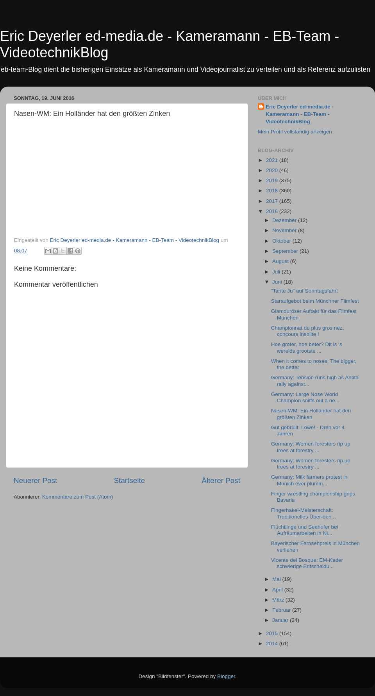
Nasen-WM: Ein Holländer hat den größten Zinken (311, 414)
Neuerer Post (35, 480)
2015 (272, 633)
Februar (282, 610)
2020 (272, 170)
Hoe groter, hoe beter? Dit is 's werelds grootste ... (306, 347)
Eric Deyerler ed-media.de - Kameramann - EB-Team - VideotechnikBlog (300, 114)
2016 (272, 211)
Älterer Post (221, 480)
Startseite (129, 480)
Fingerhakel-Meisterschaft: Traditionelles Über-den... (303, 513)
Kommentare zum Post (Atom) (77, 497)
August (281, 261)
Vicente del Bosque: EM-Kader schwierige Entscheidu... (307, 563)
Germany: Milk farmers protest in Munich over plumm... (309, 480)
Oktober (282, 241)
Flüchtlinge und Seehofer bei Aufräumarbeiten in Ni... (304, 530)
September (286, 251)
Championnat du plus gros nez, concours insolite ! (307, 331)
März (279, 600)
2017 (272, 201)
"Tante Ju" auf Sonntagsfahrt (304, 291)
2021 (272, 160)
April (278, 590)
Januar (281, 620)
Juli (277, 272)
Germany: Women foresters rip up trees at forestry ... (310, 447)
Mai (277, 579)
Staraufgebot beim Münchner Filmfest (315, 301)
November (285, 230)
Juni (278, 282)
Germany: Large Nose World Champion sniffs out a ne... (305, 397)
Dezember (285, 220)
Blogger (226, 676)
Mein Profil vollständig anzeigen (295, 132)
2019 (272, 180)
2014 (272, 643)
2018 (272, 191)
